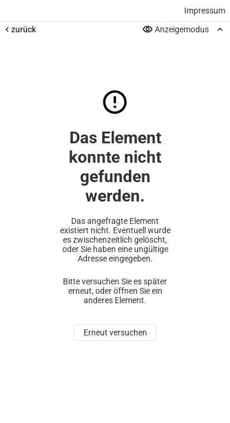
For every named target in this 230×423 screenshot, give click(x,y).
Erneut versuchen (115, 332)
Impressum (204, 10)
